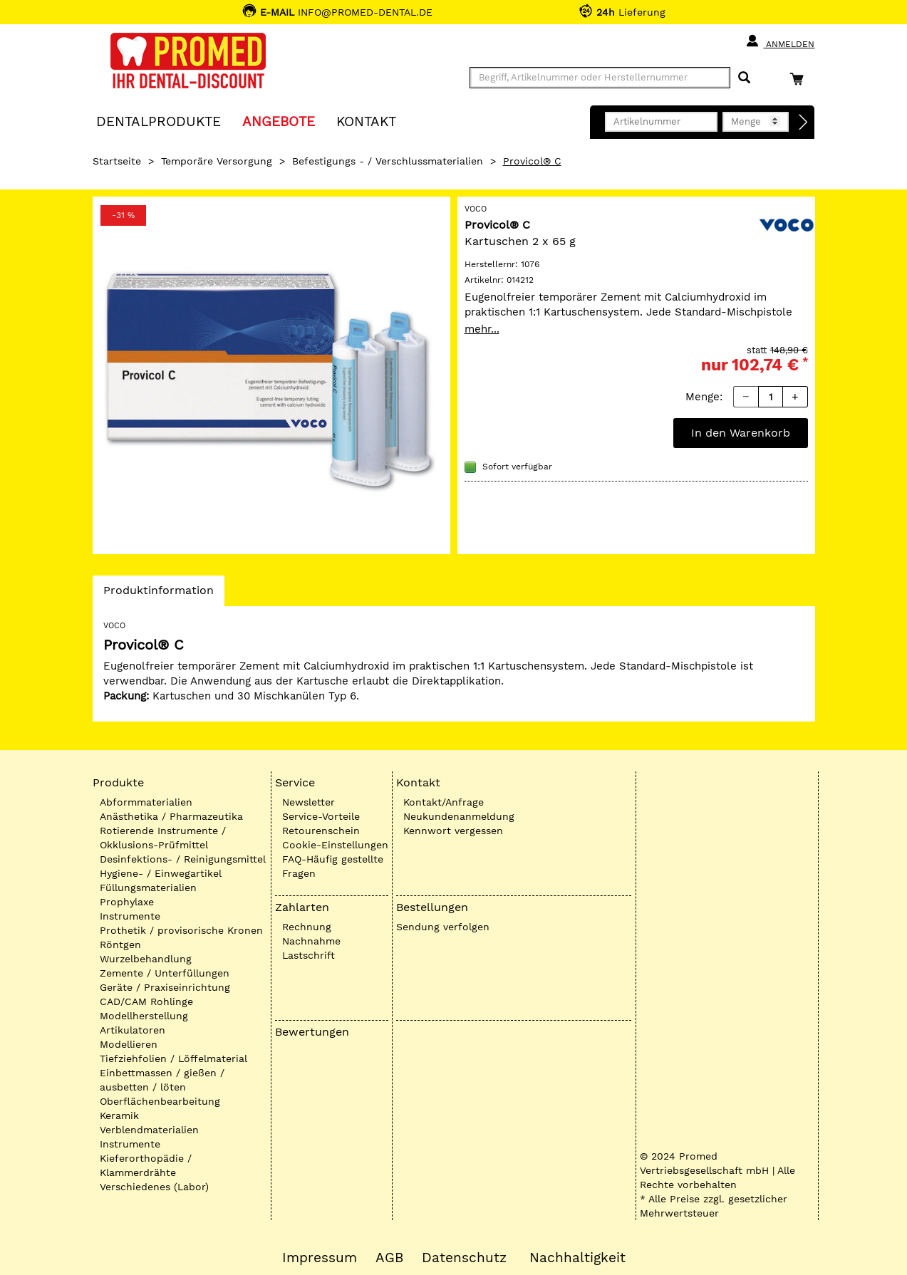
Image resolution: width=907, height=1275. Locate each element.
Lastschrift (308, 955)
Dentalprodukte (158, 121)
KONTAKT (366, 121)
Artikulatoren (132, 1030)
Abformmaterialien (146, 802)
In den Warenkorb (740, 432)
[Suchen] (744, 78)
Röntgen (120, 944)
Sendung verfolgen (442, 926)
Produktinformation (158, 594)
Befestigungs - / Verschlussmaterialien (387, 161)
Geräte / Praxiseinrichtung (165, 987)
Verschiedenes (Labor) (154, 1186)
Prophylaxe (127, 901)
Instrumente (130, 916)
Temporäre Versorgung (216, 161)
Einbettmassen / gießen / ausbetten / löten (162, 1080)
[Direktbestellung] (803, 122)
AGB (389, 1258)
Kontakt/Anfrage (443, 802)
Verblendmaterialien (149, 1129)
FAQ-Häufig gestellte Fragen (332, 866)
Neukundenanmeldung (458, 816)
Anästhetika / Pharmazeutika (171, 816)
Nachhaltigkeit (577, 1258)
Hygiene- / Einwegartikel (161, 873)
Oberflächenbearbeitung (160, 1101)
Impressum (319, 1258)
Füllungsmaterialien (148, 887)
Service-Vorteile (321, 816)
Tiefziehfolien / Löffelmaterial (173, 1058)
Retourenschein (321, 830)
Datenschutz (464, 1258)
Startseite (117, 161)
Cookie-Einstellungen (335, 844)
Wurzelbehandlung (146, 958)
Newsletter (308, 802)
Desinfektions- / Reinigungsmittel (183, 859)
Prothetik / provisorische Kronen (181, 930)
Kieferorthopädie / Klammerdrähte (146, 1165)
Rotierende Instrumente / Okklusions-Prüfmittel (163, 837)
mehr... (482, 329)
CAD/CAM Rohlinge (146, 1001)
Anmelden (779, 41)
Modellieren (128, 1044)
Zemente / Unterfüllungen (164, 973)
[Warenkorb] (800, 78)
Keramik (119, 1115)
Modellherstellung (144, 1015)
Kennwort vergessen (453, 830)
